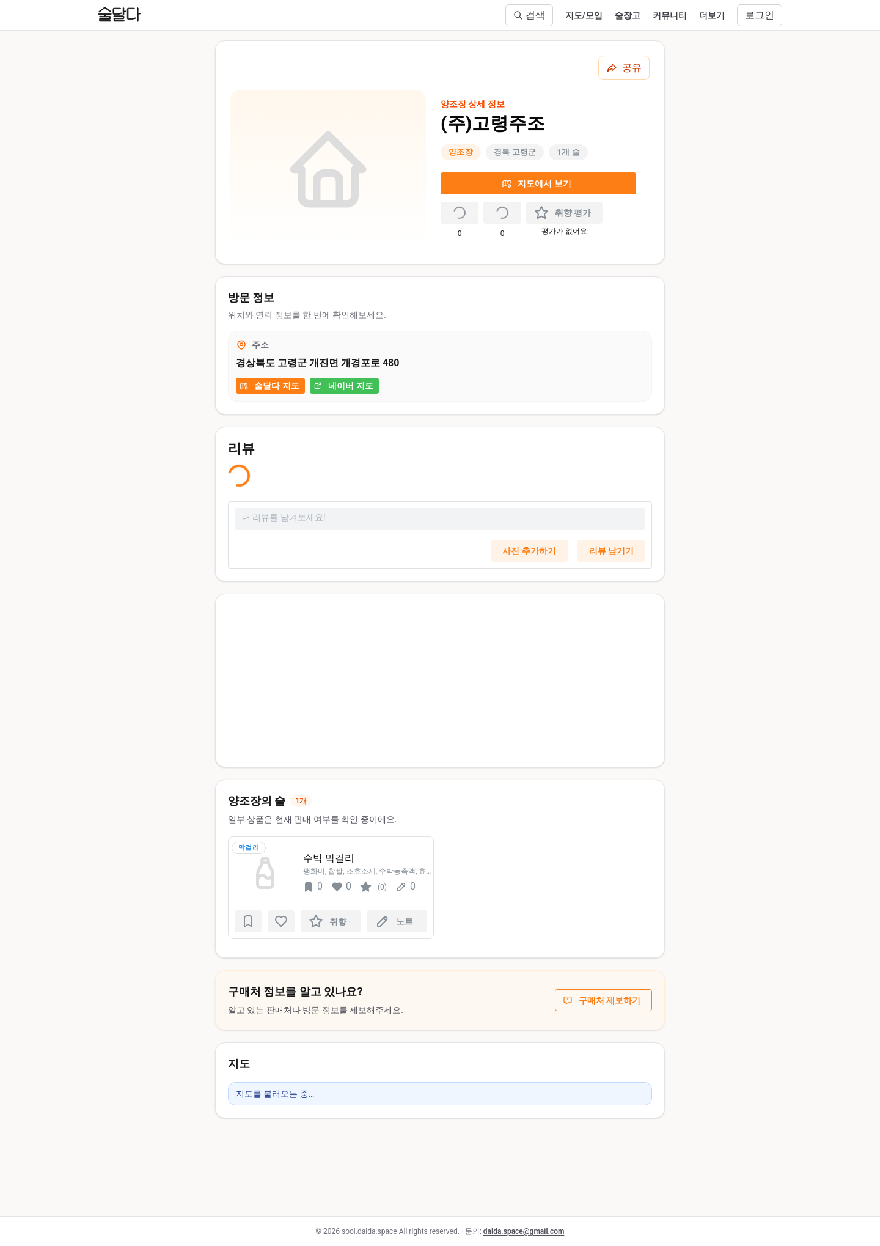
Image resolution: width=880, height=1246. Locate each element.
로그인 (759, 15)
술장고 (627, 15)
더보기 (712, 15)
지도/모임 (584, 15)
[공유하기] (624, 68)
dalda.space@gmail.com (524, 1231)
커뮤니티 (670, 15)
